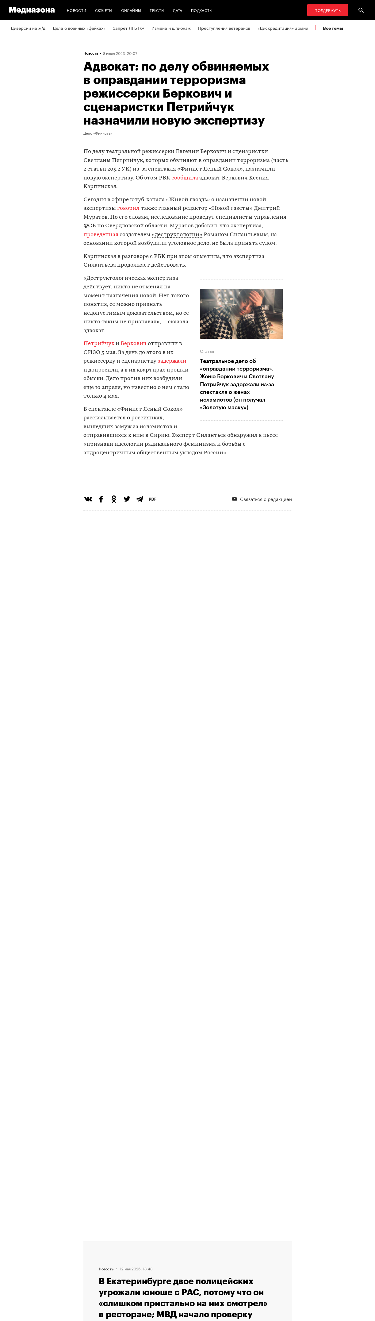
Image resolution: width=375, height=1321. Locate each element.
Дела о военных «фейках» (79, 27)
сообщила (184, 178)
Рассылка (171, 1255)
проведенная (100, 234)
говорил (128, 208)
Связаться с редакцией (262, 523)
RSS (168, 1243)
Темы (90, 1278)
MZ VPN (169, 1267)
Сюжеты (104, 10)
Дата (177, 10)
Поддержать (328, 10)
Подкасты (202, 10)
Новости (76, 10)
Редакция (94, 1243)
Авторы (93, 1267)
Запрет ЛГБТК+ (128, 27)
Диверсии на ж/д (28, 27)
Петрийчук (98, 343)
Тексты (157, 10)
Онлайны (131, 10)
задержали (172, 361)
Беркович (134, 343)
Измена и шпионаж (171, 27)
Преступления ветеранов (224, 27)
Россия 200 (173, 1278)
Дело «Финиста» (97, 132)
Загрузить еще (187, 1052)
